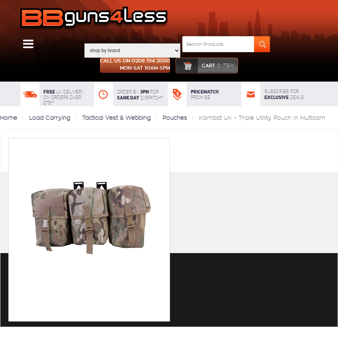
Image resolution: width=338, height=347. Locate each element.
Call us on (135, 65)
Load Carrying (49, 117)
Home (8, 117)
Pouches (174, 117)
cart (205, 65)
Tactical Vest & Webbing (116, 117)
